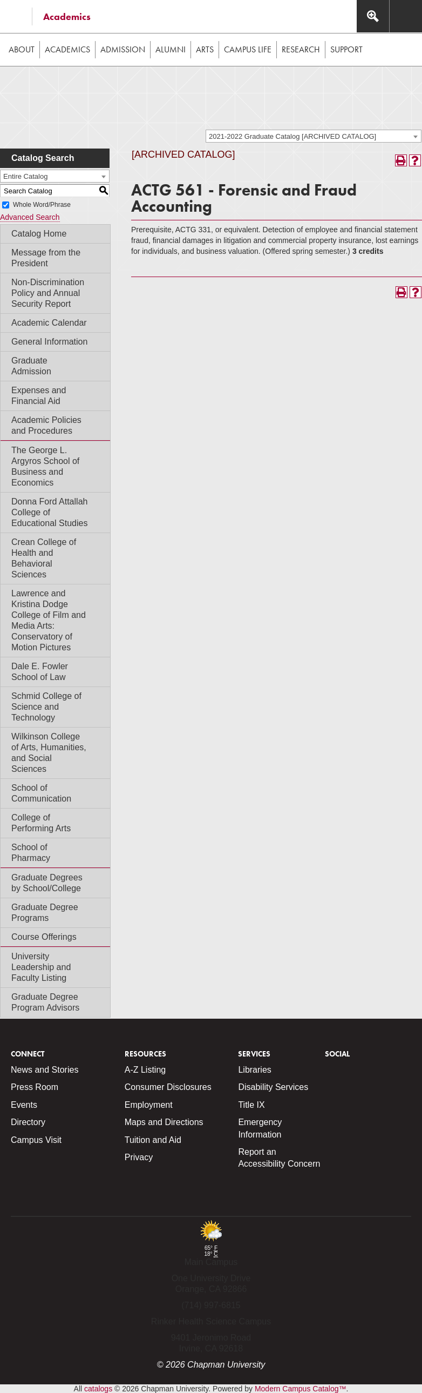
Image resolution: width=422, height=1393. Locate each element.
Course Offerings (44, 936)
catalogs (98, 1388)
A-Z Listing (145, 1069)
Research (301, 49)
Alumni (170, 49)
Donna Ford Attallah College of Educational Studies (49, 512)
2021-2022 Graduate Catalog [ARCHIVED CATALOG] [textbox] (292, 136)
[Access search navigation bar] (373, 16)
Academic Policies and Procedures (46, 425)
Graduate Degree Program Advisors (45, 1002)
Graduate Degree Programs (44, 913)
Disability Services (273, 1087)
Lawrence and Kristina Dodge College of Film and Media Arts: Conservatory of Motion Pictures (48, 620)
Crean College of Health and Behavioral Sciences (43, 558)
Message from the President (45, 258)
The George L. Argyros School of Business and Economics (45, 466)
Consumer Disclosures (168, 1087)
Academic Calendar (49, 322)
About (22, 49)
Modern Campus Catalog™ (300, 1388)
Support (346, 49)
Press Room (34, 1087)
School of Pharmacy (30, 853)
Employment (149, 1104)
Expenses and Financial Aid (38, 396)
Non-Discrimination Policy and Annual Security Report (47, 293)
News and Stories (44, 1069)
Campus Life (247, 49)
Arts (205, 49)
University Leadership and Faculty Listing (41, 967)
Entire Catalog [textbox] (25, 176)
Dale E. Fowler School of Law (39, 672)
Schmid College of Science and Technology (46, 706)
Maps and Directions (164, 1122)
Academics (67, 16)
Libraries (254, 1069)
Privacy (139, 1157)
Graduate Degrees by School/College (47, 883)
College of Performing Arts (41, 823)
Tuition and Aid (153, 1140)
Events (24, 1104)
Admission (122, 49)
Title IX (251, 1104)
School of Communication (41, 793)
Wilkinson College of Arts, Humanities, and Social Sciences (48, 752)
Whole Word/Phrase (42, 204)
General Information (49, 341)
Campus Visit (36, 1140)
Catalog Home (38, 233)
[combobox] (313, 136)
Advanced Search (30, 217)
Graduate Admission (31, 366)
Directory (28, 1122)
